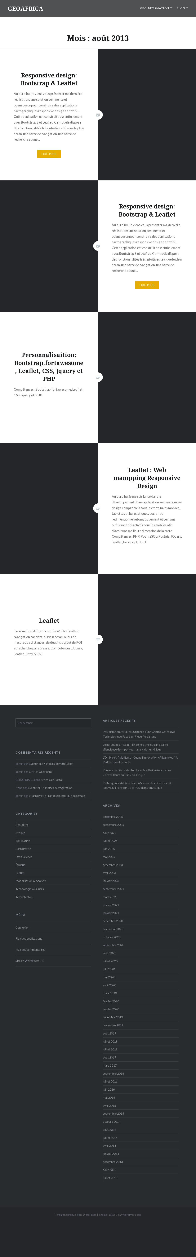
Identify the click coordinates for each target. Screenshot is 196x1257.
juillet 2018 (110, 1049)
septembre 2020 (113, 945)
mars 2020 (110, 993)
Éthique (20, 865)
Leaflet (20, 873)
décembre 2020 (113, 921)
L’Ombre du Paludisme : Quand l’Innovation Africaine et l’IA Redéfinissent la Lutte (140, 760)
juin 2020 (109, 969)
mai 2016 (109, 1097)
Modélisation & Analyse (31, 881)
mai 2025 (109, 856)
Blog (181, 8)
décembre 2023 (113, 865)
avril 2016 (109, 1105)
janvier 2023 (111, 881)
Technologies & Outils (30, 889)
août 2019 (109, 1033)
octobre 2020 (111, 937)
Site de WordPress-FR (30, 960)
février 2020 (111, 1001)
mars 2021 (110, 897)
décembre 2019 (113, 1017)
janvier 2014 (111, 1153)
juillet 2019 (110, 1041)
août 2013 (109, 1169)
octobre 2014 (111, 1121)
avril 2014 (109, 1145)
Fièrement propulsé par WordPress (75, 1214)
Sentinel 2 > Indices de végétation (51, 763)
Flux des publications (29, 938)
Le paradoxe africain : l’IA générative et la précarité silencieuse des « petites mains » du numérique (135, 747)
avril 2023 (109, 872)
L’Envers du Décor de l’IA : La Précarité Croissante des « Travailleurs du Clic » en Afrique (137, 772)
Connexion (22, 927)
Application (23, 841)
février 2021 (111, 905)
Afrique (20, 832)
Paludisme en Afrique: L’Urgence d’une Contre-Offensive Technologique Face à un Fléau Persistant (139, 734)
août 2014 (109, 1129)
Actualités (22, 824)
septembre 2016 (113, 1073)
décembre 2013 (113, 1161)
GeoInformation (154, 8)
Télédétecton (24, 897)
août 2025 (109, 832)
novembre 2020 (113, 929)
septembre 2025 (113, 824)
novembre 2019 (113, 1025)
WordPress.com (131, 1214)
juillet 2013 (110, 1178)
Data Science (24, 856)
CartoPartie (23, 848)
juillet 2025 (110, 840)
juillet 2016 (110, 1081)
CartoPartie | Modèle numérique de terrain (57, 795)
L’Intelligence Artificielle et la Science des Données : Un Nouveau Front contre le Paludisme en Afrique (137, 785)
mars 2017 (110, 1065)
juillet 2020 (110, 961)
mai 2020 (109, 977)
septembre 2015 (113, 1113)
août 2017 (109, 1057)
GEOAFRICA (25, 8)
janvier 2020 (111, 1009)
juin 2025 (109, 848)
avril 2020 (109, 985)
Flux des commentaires (30, 949)
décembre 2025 (113, 816)
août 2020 (109, 953)
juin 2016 (109, 1089)
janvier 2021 (111, 913)
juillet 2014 (110, 1137)
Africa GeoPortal (41, 771)
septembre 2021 (113, 889)
